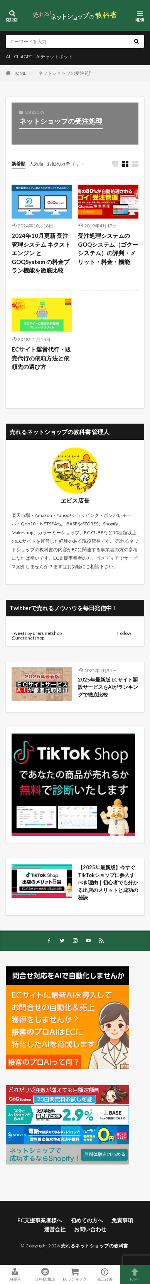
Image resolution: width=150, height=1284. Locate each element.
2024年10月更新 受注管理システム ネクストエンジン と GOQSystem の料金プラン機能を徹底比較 (41, 253)
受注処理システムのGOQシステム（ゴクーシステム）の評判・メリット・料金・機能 (108, 248)
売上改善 (105, 1274)
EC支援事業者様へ (39, 1220)
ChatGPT (23, 56)
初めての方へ (87, 1220)
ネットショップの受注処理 (66, 73)
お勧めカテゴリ (63, 164)
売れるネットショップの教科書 (94, 1246)
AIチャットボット (54, 56)
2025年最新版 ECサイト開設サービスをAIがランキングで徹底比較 (108, 687)
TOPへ (135, 1274)
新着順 (18, 164)
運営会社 (55, 1229)
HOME (19, 73)
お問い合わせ (90, 1229)
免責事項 (122, 1220)
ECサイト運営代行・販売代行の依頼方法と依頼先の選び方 (41, 358)
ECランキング (75, 1274)
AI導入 (15, 1274)
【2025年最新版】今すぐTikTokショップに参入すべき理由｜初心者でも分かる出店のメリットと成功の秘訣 (108, 882)
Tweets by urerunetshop (37, 633)
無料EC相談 (45, 1274)
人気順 (36, 164)
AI (8, 56)
